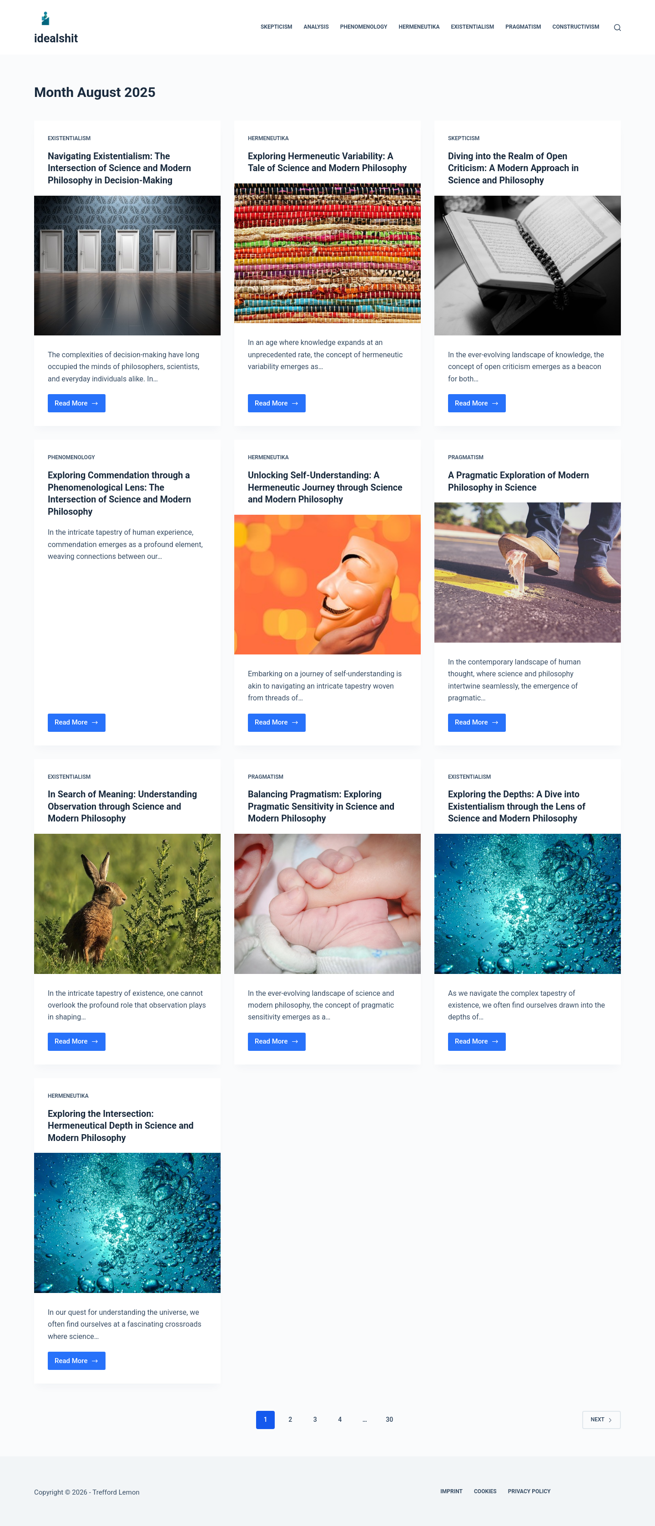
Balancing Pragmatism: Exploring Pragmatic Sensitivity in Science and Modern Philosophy (322, 804)
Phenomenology (364, 27)
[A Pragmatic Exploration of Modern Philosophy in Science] (527, 571)
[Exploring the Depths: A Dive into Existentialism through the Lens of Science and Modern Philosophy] (527, 901)
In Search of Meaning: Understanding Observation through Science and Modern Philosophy (124, 804)
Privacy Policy (529, 1488)
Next (601, 1416)
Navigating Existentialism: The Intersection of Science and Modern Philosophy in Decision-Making (120, 168)
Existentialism (472, 27)
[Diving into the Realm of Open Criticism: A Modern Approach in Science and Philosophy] (527, 265)
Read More (80, 404)
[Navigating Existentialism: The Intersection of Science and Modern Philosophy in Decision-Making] (127, 265)
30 (389, 1416)
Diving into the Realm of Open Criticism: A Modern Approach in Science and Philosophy (514, 168)
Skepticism (276, 27)
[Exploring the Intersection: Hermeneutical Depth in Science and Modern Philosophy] (127, 1220)
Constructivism (576, 27)
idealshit (56, 38)
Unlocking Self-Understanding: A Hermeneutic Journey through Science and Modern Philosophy (326, 486)
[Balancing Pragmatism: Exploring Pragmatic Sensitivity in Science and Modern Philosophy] (327, 901)
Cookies (485, 1488)
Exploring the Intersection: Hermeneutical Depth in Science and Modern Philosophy (122, 1123)
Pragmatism (523, 27)
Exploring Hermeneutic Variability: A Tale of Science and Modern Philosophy (322, 168)
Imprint (451, 1488)
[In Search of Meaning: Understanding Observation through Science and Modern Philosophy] (127, 901)
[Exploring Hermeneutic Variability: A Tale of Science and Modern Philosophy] (327, 265)
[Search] (617, 27)
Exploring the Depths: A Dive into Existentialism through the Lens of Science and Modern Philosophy (518, 804)
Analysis (316, 27)
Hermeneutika (419, 27)
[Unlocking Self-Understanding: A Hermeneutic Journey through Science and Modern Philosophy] (327, 583)
